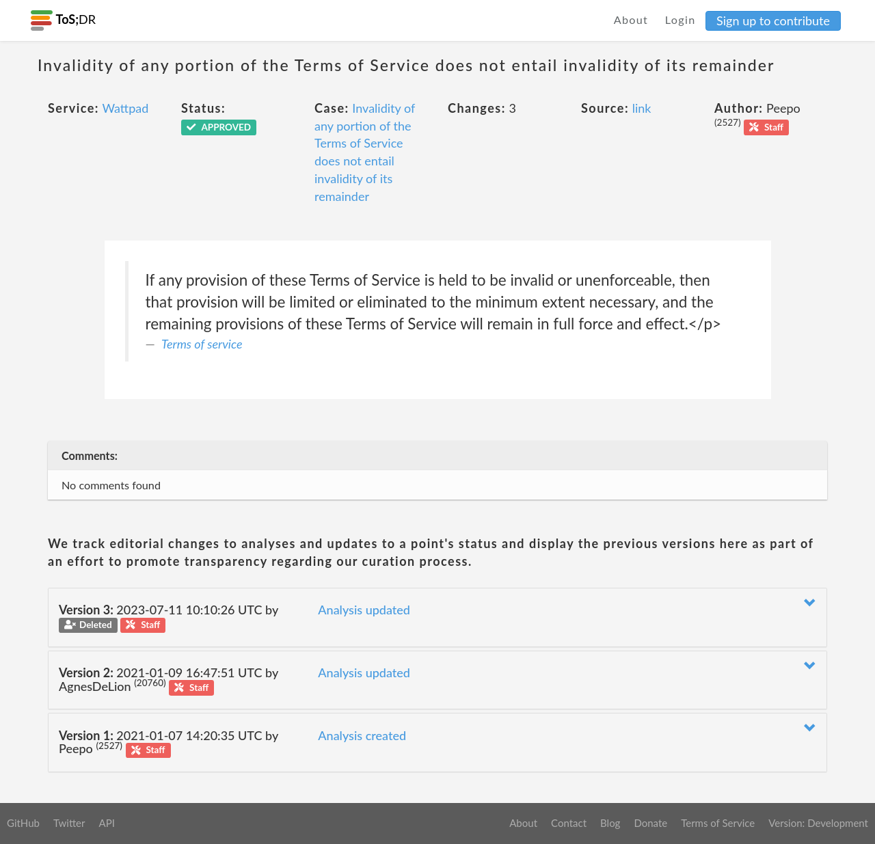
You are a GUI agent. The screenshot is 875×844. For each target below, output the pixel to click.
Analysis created (362, 735)
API (106, 823)
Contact (569, 823)
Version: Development (818, 823)
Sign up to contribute (773, 20)
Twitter (69, 823)
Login (680, 19)
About (631, 19)
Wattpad (125, 107)
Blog (610, 823)
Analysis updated (364, 609)
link (641, 107)
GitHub (23, 823)
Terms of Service (718, 823)
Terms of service (202, 343)
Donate (650, 823)
